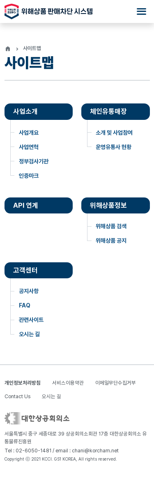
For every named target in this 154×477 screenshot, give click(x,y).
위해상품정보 (108, 205)
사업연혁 (29, 147)
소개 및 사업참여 (114, 132)
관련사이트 (31, 319)
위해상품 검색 (111, 226)
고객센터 (25, 270)
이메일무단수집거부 (115, 383)
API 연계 (25, 205)
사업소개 (25, 111)
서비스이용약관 (68, 383)
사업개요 (29, 132)
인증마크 (29, 175)
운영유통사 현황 (113, 147)
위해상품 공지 (111, 240)
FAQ (24, 305)
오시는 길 (29, 334)
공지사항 (29, 291)
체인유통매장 (108, 111)
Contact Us (17, 396)
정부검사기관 (33, 161)
